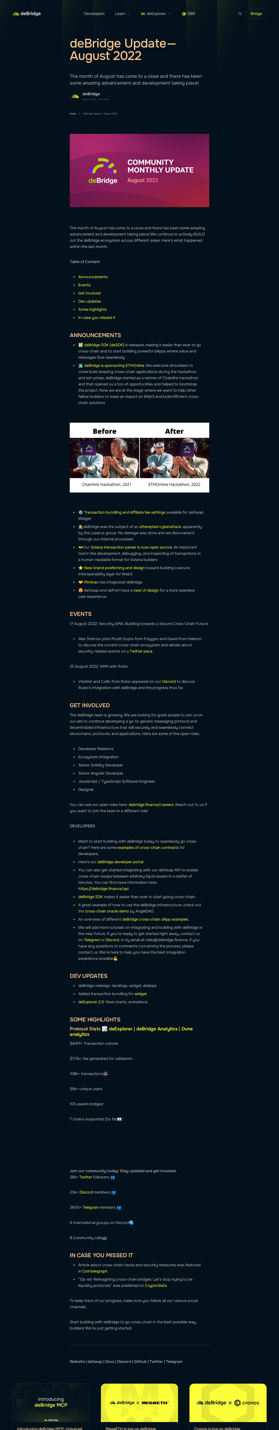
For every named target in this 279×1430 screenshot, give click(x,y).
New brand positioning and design (114, 567)
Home (73, 113)
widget (140, 993)
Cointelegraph (95, 1271)
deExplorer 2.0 (91, 1002)
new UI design (146, 590)
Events (84, 285)
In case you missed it (96, 317)
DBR (188, 13)
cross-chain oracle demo (107, 911)
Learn (122, 13)
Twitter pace (141, 651)
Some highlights (92, 309)
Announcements (93, 276)
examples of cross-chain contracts (148, 847)
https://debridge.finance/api (103, 888)
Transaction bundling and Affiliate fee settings (125, 512)
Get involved (89, 293)
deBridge (91, 93)
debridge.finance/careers (151, 804)
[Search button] (240, 14)
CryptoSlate (156, 1285)
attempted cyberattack (160, 526)
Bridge (256, 13)
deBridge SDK (90, 896)
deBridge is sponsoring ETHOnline (114, 365)
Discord (169, 681)
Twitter (85, 1177)
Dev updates (89, 301)
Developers (94, 13)
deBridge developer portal (120, 862)
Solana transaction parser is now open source (131, 547)
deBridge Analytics (157, 1029)
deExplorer (156, 13)
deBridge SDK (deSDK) (104, 345)
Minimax (91, 582)
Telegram (92, 939)
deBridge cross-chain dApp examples (155, 919)
